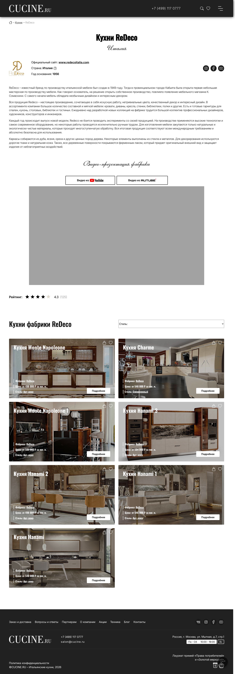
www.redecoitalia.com (74, 62)
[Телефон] (166, 8)
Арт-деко (28, 392)
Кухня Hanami (29, 537)
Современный (140, 392)
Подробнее (98, 390)
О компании (87, 622)
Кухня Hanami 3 (140, 410)
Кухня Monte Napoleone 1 (41, 410)
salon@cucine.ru (73, 641)
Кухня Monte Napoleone (39, 347)
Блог (127, 622)
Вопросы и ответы (46, 622)
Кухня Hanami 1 (140, 473)
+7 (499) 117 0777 (72, 636)
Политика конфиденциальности (29, 663)
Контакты (139, 622)
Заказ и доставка (20, 622)
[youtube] (221, 68)
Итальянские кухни (41, 667)
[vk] (198, 622)
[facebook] (214, 68)
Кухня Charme (138, 347)
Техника (115, 622)
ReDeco (30, 381)
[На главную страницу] (30, 8)
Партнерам (69, 622)
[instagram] (206, 68)
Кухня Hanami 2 (31, 473)
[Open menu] (220, 8)
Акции (103, 622)
